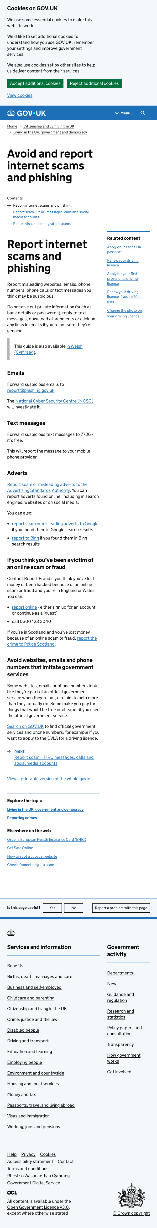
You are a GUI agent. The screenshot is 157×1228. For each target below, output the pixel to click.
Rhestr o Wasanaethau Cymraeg (38, 1175)
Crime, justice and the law (32, 1019)
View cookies (19, 95)
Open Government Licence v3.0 (38, 1207)
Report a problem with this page (121, 908)
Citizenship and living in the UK (48, 126)
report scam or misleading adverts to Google (55, 523)
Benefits (15, 965)
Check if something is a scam (30, 864)
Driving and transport (28, 1041)
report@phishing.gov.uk (30, 390)
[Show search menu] (142, 113)
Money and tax (21, 1094)
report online (24, 607)
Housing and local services (33, 1083)
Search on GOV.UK (25, 726)
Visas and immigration (28, 1116)
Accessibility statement (30, 1161)
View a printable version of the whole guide (48, 778)
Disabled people (23, 1030)
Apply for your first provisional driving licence (122, 278)
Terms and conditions (27, 1168)
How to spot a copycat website (32, 856)
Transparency (120, 1044)
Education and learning (29, 1051)
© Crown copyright (131, 1213)
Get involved (119, 1072)
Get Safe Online (20, 848)
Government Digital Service (33, 1183)
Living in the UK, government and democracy (50, 132)
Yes (56, 908)
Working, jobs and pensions (33, 1126)
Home (12, 126)
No (77, 908)
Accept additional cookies (35, 83)
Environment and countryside (35, 1073)
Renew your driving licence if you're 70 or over (124, 297)
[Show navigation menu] (122, 113)
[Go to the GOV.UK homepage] (26, 113)
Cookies (48, 1154)
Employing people (24, 1062)
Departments (120, 973)
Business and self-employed (34, 987)
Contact (66, 1161)
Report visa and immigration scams (42, 223)
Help (12, 1154)
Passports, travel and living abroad (41, 1105)
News (113, 983)
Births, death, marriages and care (39, 976)
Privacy (28, 1154)
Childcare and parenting (30, 998)
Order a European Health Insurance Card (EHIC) (46, 839)
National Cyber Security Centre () (54, 401)
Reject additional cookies (94, 83)
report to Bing (25, 538)
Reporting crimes (22, 817)
